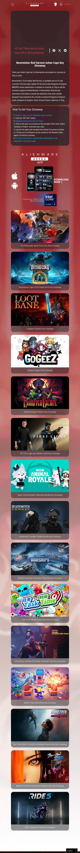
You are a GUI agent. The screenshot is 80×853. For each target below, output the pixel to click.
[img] (57, 4)
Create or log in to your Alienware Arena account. (34, 115)
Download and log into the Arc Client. (29, 121)
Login (67, 4)
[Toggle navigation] (12, 4)
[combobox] (72, 850)
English (70, 851)
